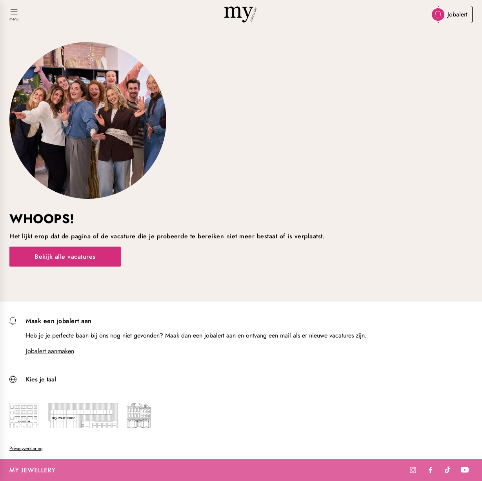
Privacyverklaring (26, 448)
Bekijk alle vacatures (65, 256)
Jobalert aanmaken (50, 351)
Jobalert (452, 14)
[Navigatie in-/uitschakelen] (13, 14)
